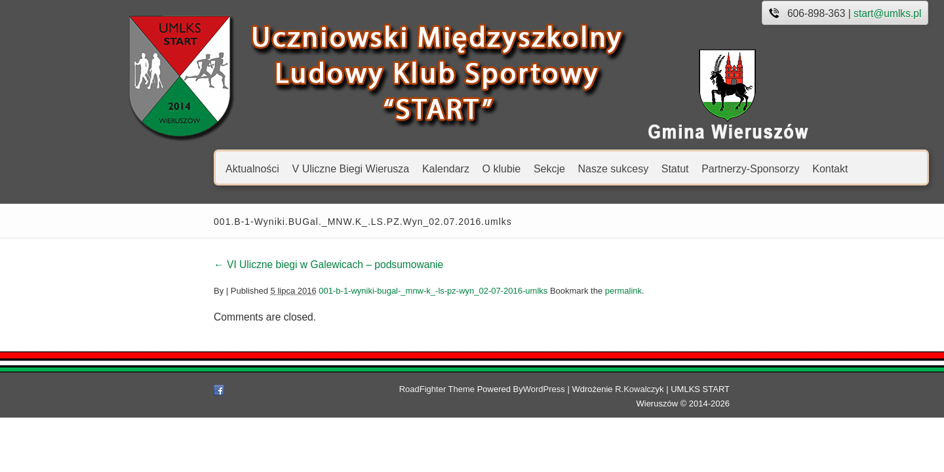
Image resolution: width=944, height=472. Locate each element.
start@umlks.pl (783, 13)
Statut (571, 168)
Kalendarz (341, 168)
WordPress (547, 389)
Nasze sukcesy (509, 168)
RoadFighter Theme (439, 389)
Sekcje (445, 168)
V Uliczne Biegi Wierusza (246, 168)
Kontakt (726, 168)
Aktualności (149, 168)
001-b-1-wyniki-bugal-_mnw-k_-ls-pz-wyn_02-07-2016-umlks (329, 291)
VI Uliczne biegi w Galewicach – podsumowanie (225, 264)
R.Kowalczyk (642, 389)
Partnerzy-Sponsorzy (647, 168)
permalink (519, 291)
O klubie (397, 168)
